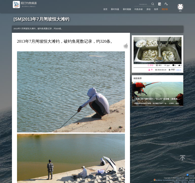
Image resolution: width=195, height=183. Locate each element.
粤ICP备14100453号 (180, 179)
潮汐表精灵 (190, 181)
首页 (98, 9)
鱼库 (154, 9)
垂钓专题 (108, 9)
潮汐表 (164, 9)
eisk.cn (178, 70)
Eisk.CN (178, 177)
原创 (146, 9)
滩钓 (159, 65)
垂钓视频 (122, 9)
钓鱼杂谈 (135, 9)
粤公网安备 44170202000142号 (160, 179)
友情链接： (174, 181)
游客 (179, 10)
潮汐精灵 (182, 181)
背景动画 (190, 175)
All (183, 177)
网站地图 (191, 179)
